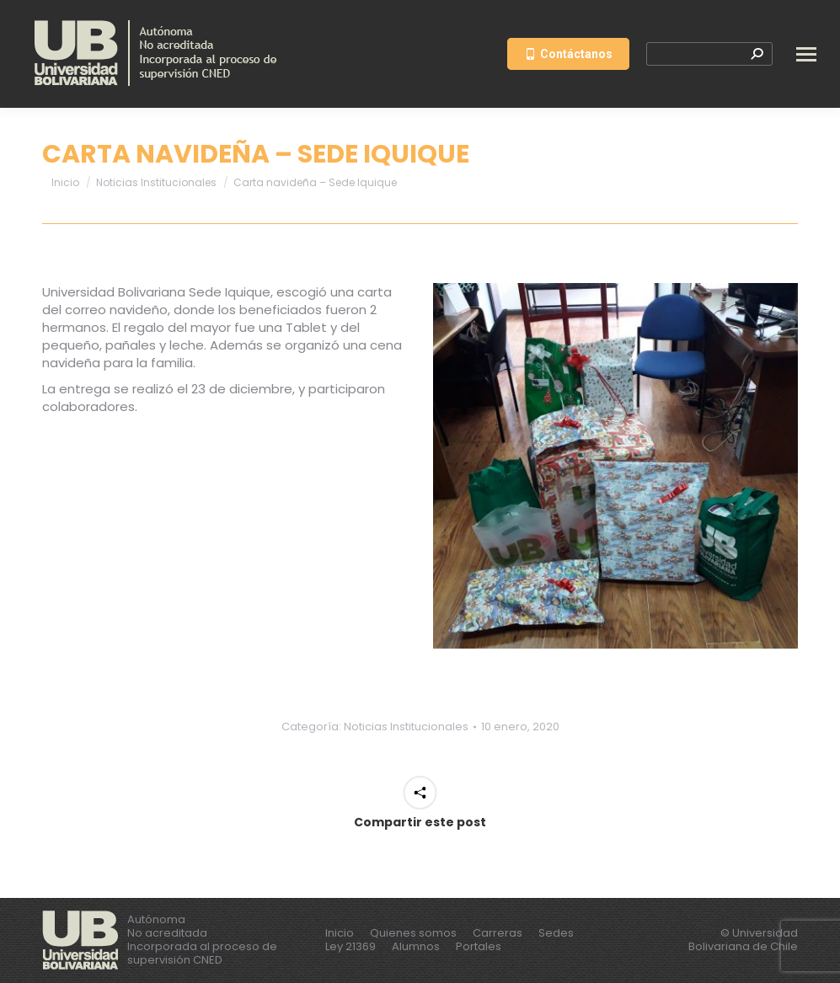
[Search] (709, 54)
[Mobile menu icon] (806, 54)
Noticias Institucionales (406, 727)
